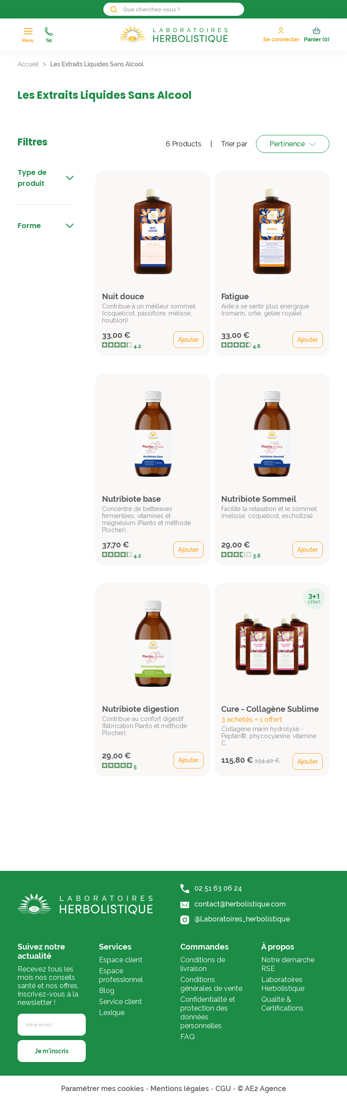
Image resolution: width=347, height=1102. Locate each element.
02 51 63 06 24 (211, 888)
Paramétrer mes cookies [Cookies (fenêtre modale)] (102, 1088)
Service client (120, 1001)
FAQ (187, 1037)
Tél (49, 35)
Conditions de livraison (202, 964)
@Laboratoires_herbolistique (235, 919)
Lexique (111, 1012)
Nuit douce (123, 296)
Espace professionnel (121, 975)
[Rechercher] (173, 9)
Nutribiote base (131, 499)
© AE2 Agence (261, 1088)
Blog (106, 990)
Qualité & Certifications (282, 1003)
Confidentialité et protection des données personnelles (207, 1012)
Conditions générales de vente (211, 984)
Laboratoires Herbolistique (282, 984)
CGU (223, 1088)
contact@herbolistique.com (233, 904)
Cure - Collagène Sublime (270, 709)
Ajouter (188, 339)
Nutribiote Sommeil (258, 499)
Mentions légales (179, 1088)
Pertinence (287, 144)
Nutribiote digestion (140, 709)
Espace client (120, 960)
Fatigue (235, 296)
